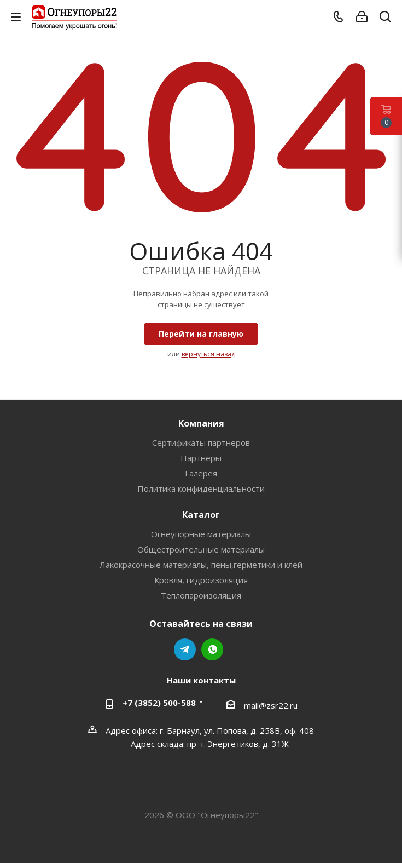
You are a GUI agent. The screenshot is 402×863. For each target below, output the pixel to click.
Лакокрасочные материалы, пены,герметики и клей (201, 564)
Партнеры (201, 457)
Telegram (185, 649)
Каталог (201, 515)
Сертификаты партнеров (201, 442)
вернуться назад (208, 354)
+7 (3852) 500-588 (159, 702)
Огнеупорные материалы (201, 533)
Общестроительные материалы (201, 549)
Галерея (201, 473)
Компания (201, 423)
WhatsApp (212, 649)
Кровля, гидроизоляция (201, 579)
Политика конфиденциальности (201, 488)
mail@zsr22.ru (271, 705)
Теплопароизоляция (201, 595)
